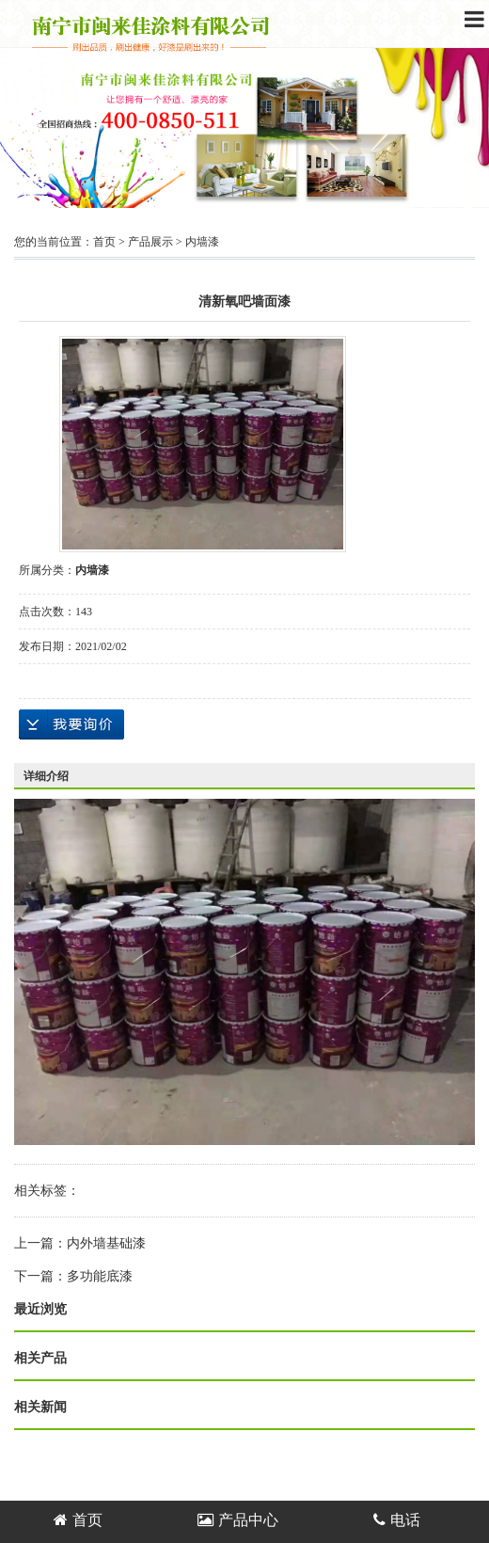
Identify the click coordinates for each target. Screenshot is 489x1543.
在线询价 (71, 724)
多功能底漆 (100, 1276)
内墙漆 (202, 241)
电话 (396, 1520)
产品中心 (237, 1520)
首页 (104, 241)
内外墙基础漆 (106, 1243)
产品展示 (150, 241)
